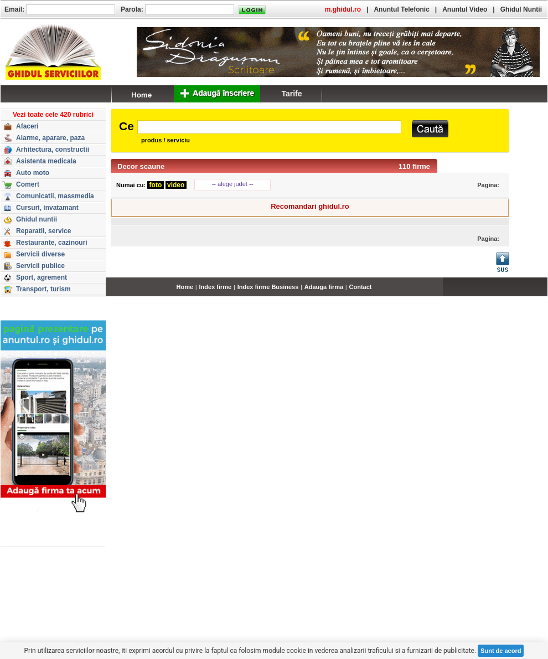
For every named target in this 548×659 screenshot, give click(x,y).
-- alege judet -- (233, 184)
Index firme (215, 287)
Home (185, 287)
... (544, 293)
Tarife (291, 93)
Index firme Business (268, 287)
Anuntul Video (464, 9)
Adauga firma (323, 287)
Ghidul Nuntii (521, 9)
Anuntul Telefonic (401, 9)
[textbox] (269, 127)
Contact (360, 287)
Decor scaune (140, 166)
